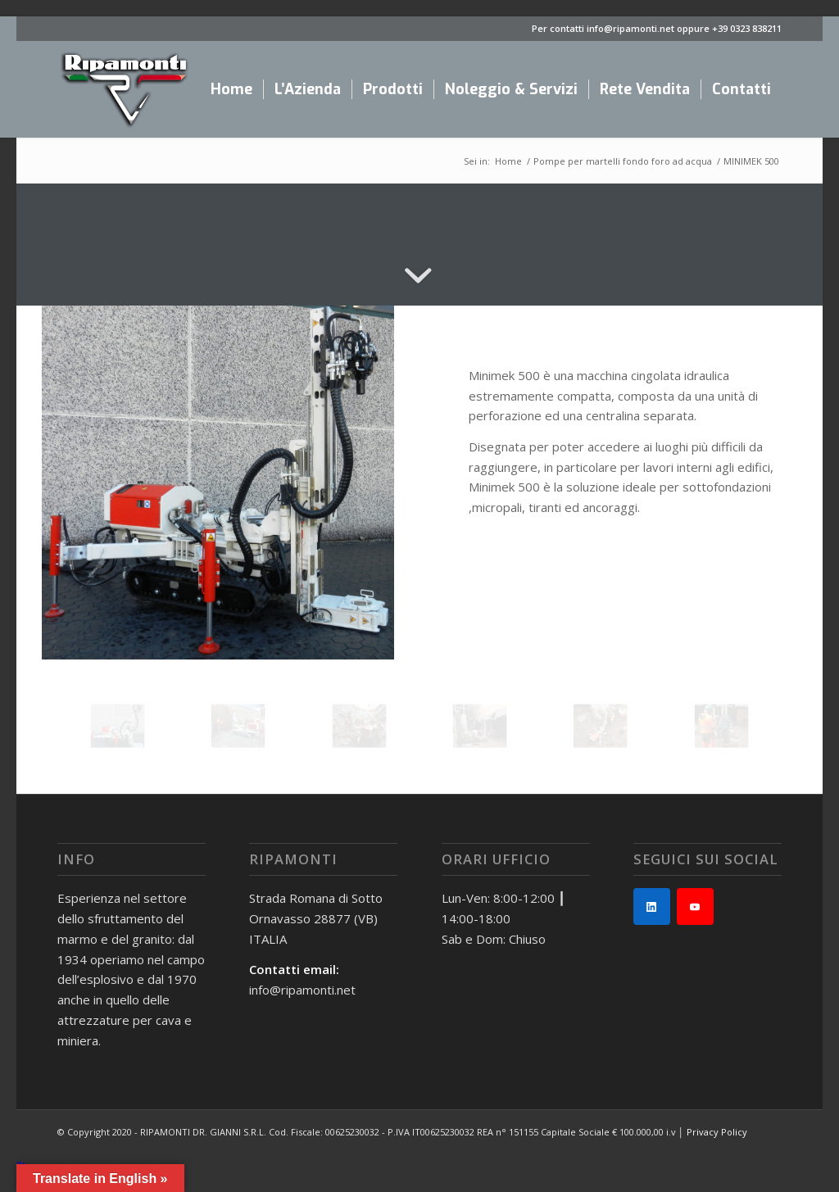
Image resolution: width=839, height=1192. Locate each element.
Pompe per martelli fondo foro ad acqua (622, 161)
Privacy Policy (717, 1132)
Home (508, 161)
